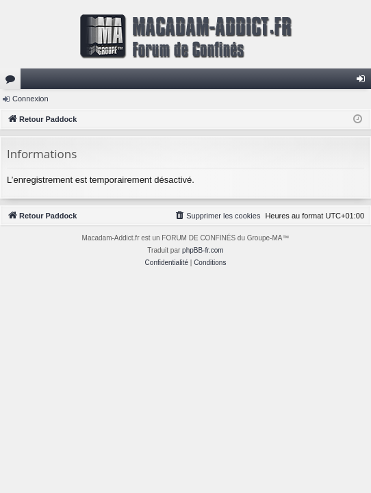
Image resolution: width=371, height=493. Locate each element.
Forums (13, 81)
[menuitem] (217, 215)
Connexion (30, 98)
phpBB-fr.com (203, 250)
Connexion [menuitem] (364, 81)
